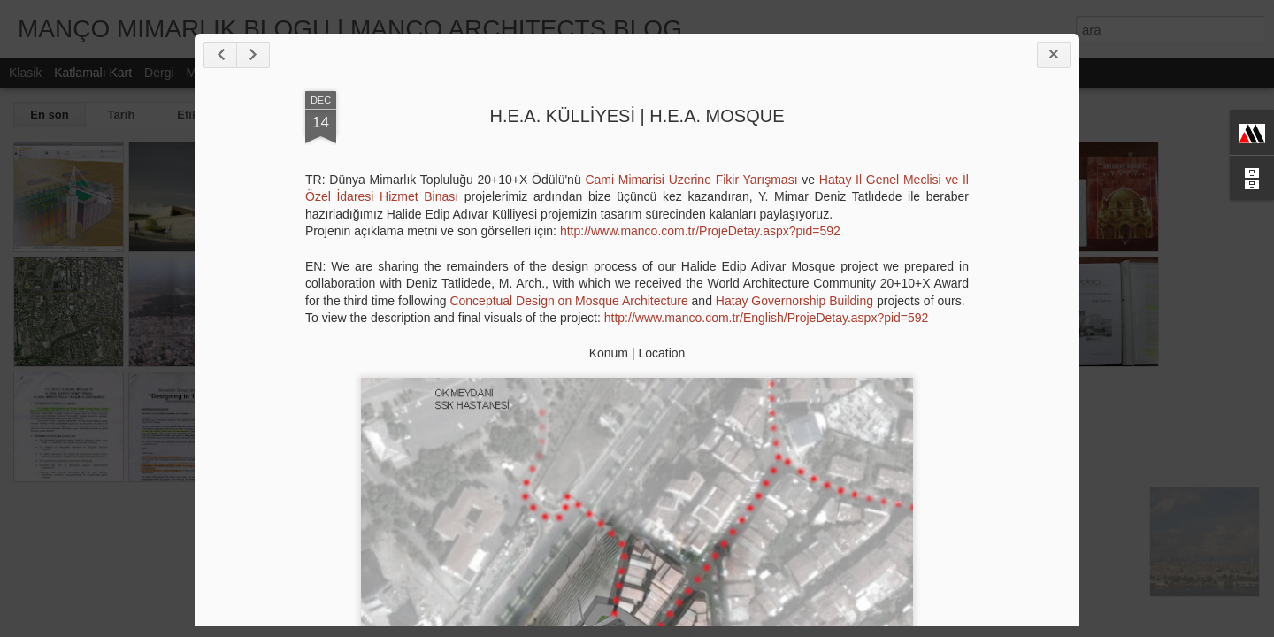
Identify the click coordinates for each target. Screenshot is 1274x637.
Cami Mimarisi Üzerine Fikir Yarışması (691, 180)
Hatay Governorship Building (794, 301)
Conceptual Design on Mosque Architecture (568, 301)
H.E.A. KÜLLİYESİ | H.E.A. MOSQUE (636, 116)
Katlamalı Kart (93, 72)
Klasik (25, 72)
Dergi (158, 72)
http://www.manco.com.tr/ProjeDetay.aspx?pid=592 (700, 231)
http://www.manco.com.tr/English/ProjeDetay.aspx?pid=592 (766, 318)
